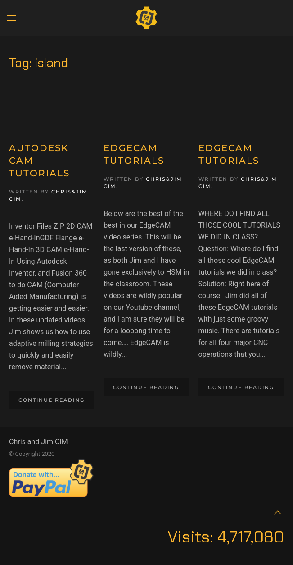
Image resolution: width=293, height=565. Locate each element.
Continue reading (51, 400)
